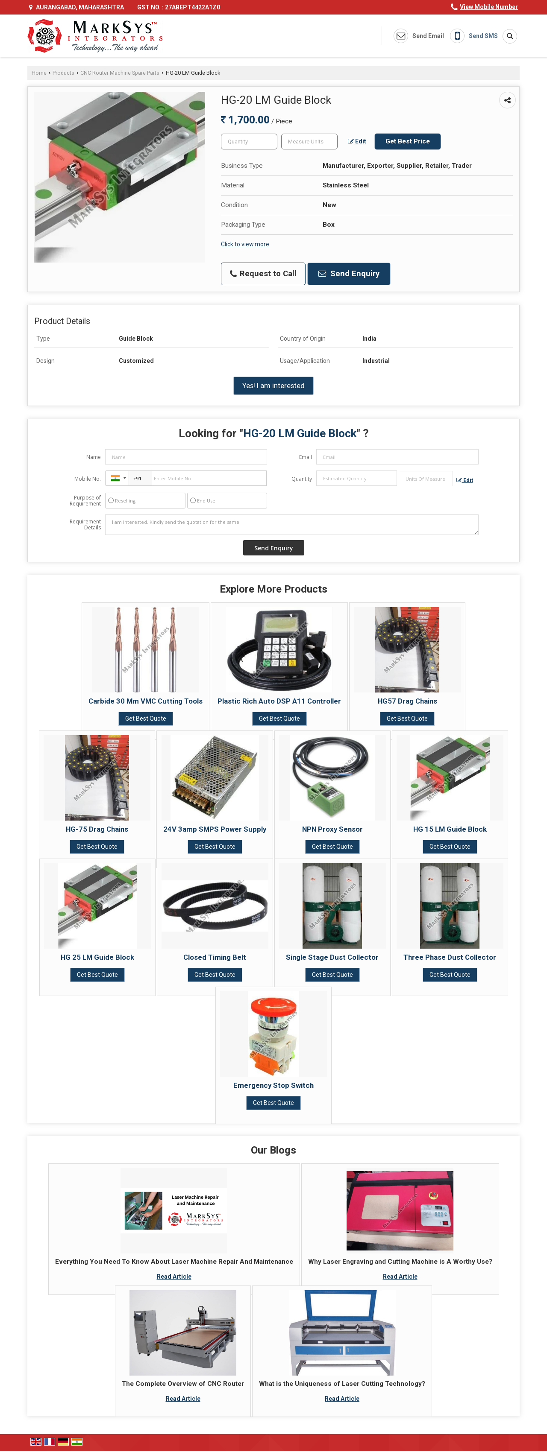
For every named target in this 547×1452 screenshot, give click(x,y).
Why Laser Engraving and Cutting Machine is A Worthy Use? (400, 1261)
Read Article (174, 1276)
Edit (357, 141)
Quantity (301, 478)
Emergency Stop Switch (273, 1085)
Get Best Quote (145, 718)
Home (39, 73)
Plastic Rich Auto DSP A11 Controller (279, 701)
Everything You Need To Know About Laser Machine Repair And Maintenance (174, 1261)
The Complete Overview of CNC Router (183, 1384)
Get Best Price (407, 141)
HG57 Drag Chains (407, 701)
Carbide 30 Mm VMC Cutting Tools (145, 701)
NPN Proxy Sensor (332, 829)
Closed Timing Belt (214, 957)
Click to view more (245, 244)
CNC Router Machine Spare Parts (119, 73)
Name (93, 457)
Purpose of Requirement (85, 501)
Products (63, 73)
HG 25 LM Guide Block (97, 957)
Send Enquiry (348, 273)
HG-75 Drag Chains (97, 829)
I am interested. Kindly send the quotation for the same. (292, 524)
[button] (489, 6)
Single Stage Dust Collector (332, 957)
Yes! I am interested (273, 385)
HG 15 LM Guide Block (450, 829)
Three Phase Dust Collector (449, 957)
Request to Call (263, 273)
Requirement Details (85, 525)
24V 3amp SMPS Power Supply (214, 829)
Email (305, 457)
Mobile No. (87, 478)
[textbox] (309, 141)
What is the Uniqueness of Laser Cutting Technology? (342, 1384)
